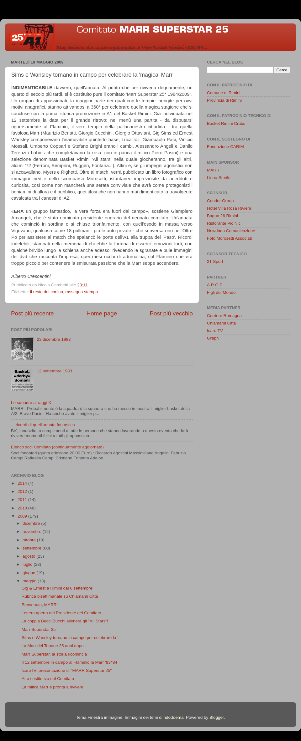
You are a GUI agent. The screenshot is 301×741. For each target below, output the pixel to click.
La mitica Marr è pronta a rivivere (52, 687)
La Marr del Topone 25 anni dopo (53, 645)
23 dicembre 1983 (54, 339)
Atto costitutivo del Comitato (48, 678)
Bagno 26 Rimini (222, 215)
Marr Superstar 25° (39, 629)
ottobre (30, 540)
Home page (102, 313)
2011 (23, 499)
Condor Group (220, 200)
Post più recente (32, 313)
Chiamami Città (221, 323)
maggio (30, 581)
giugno (29, 572)
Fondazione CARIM (225, 146)
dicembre (32, 523)
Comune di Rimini (223, 92)
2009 (23, 516)
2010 (23, 508)
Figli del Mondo (221, 292)
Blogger (216, 717)
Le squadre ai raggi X (31, 402)
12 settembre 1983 (54, 371)
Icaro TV (215, 330)
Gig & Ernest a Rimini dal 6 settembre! (58, 588)
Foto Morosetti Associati (229, 238)
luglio (28, 564)
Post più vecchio (171, 313)
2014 (23, 483)
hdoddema (174, 717)
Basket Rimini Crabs (226, 123)
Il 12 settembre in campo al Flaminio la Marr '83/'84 (69, 662)
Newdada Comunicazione (231, 230)
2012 (23, 491)
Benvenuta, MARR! (40, 604)
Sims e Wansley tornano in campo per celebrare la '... (72, 637)
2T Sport (215, 261)
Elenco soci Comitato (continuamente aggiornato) (57, 447)
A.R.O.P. (215, 285)
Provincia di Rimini (224, 100)
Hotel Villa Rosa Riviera (229, 208)
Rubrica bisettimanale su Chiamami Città (60, 596)
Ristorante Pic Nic (223, 223)
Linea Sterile (218, 177)
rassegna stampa (82, 291)
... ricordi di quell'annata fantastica (43, 424)
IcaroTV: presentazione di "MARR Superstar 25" (67, 670)
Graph (213, 338)
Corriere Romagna (224, 315)
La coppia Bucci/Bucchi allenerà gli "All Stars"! (65, 621)
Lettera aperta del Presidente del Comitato (61, 613)
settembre (33, 548)
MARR (213, 170)
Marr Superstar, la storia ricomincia (54, 654)
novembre (33, 531)
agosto (29, 556)
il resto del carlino (46, 291)
